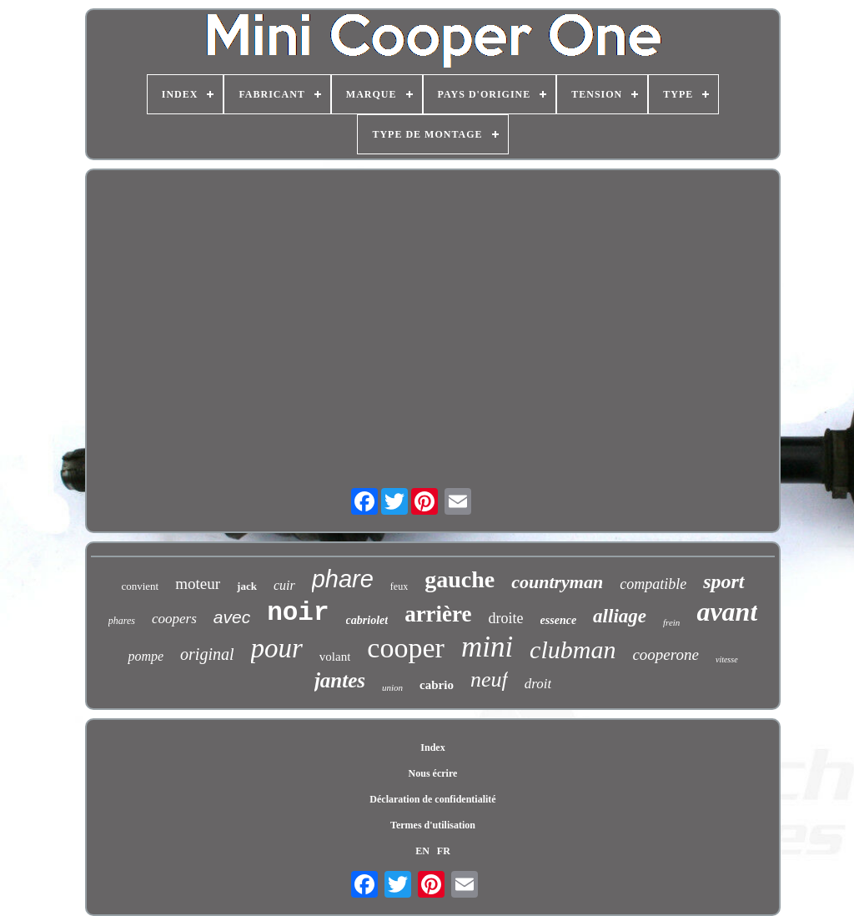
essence (558, 620)
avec (232, 617)
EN (422, 851)
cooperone (665, 654)
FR (443, 851)
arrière (437, 614)
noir (298, 612)
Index (432, 747)
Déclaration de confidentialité (432, 799)
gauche (459, 579)
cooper (406, 647)
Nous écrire (433, 773)
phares (121, 621)
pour (277, 648)
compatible (653, 584)
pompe (145, 656)
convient (139, 586)
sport (723, 581)
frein (671, 622)
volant (335, 656)
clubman (572, 649)
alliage (619, 616)
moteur (197, 583)
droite (506, 618)
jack (247, 586)
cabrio (436, 685)
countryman (557, 581)
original (207, 654)
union (392, 687)
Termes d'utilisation (432, 825)
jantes (339, 680)
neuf (489, 679)
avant (726, 611)
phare (343, 579)
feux (399, 586)
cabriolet (367, 620)
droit (538, 684)
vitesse (727, 659)
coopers (174, 619)
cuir (284, 585)
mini (487, 647)
